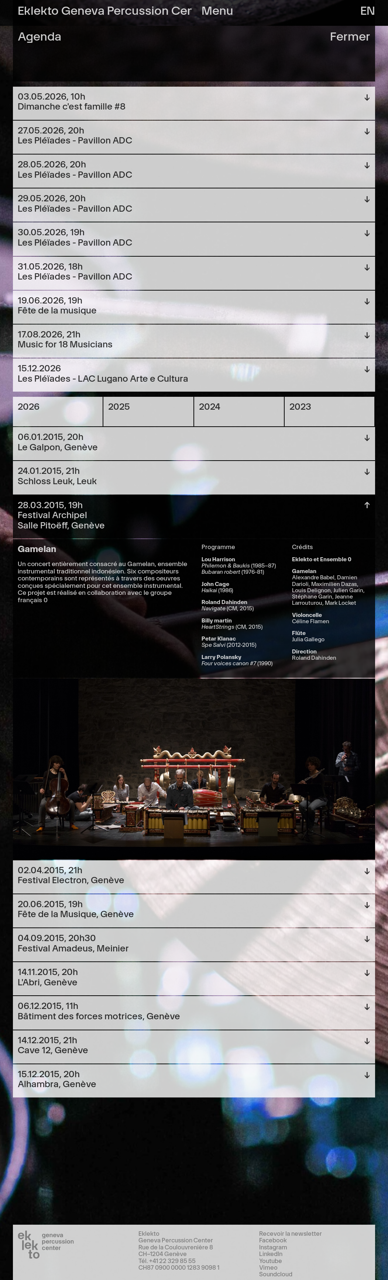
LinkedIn (270, 1253)
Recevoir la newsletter (290, 1233)
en (367, 9)
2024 (209, 406)
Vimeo (268, 1267)
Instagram (273, 1247)
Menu (217, 9)
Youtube (270, 1260)
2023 (300, 406)
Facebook (273, 1240)
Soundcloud (275, 1274)
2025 (119, 406)
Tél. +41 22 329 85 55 (167, 1260)
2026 (29, 406)
